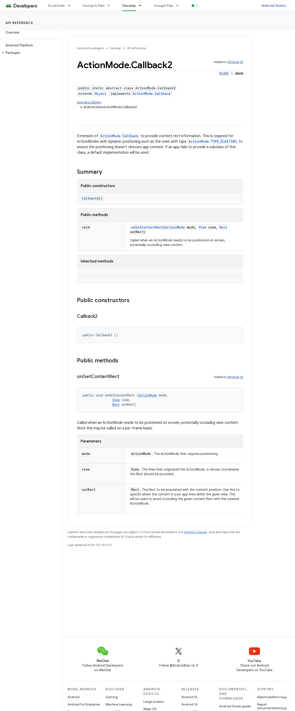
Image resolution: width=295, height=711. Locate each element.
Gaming (112, 697)
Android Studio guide (235, 706)
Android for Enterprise (84, 704)
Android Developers (90, 48)
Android (74, 697)
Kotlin (224, 73)
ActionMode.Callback (152, 93)
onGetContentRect (147, 227)
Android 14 (189, 704)
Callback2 (90, 198)
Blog (200, 5)
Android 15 (189, 697)
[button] (30, 52)
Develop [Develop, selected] (129, 5)
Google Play (163, 5)
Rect (223, 227)
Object (100, 93)
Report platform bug (271, 697)
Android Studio (274, 5)
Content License (195, 532)
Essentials (56, 5)
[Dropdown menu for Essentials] (71, 5)
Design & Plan (93, 5)
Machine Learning (119, 704)
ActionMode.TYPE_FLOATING (213, 141)
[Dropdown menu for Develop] (142, 5)
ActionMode (175, 227)
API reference (19, 23)
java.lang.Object (89, 102)
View (202, 227)
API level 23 (235, 62)
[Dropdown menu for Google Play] (179, 5)
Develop (115, 48)
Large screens (153, 701)
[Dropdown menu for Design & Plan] (110, 5)
